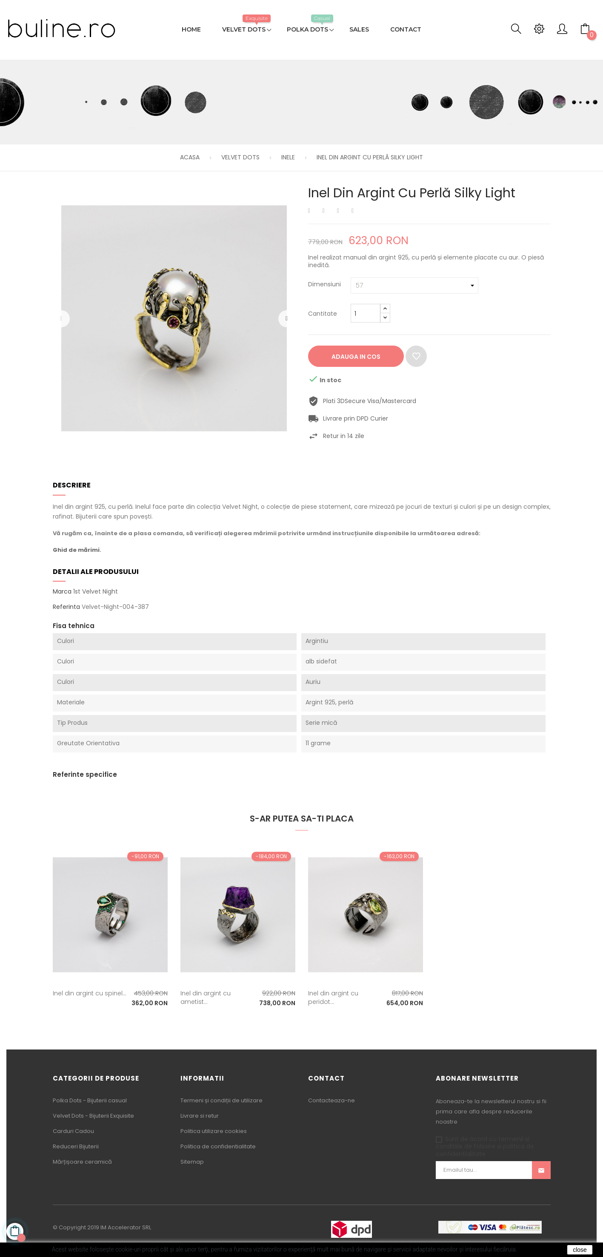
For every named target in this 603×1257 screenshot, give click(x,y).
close (580, 1249)
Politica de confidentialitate (218, 1146)
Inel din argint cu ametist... (205, 997)
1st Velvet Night (95, 591)
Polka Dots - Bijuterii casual (90, 1100)
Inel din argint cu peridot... (333, 997)
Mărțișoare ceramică (82, 1162)
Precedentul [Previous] (61, 318)
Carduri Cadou (73, 1131)
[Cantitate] (365, 313)
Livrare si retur (199, 1116)
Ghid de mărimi (76, 550)
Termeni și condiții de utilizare (221, 1100)
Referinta (66, 607)
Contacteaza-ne (331, 1100)
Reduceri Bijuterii (76, 1146)
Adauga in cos (356, 356)
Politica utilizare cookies (213, 1131)
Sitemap (192, 1162)
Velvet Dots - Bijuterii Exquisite (93, 1116)
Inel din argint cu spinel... (89, 993)
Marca (62, 592)
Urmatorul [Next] (286, 318)
